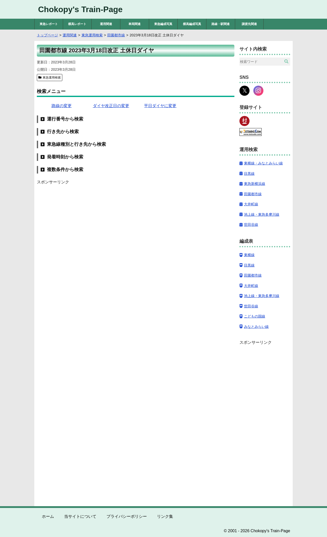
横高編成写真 (192, 24)
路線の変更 (61, 106)
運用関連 (106, 24)
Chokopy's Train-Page (80, 9)
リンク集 (165, 516)
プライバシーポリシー (126, 516)
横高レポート (77, 24)
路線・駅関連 (220, 24)
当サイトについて (80, 516)
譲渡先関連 (249, 24)
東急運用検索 (52, 77)
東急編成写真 (163, 24)
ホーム (48, 516)
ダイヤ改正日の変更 (111, 106)
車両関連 (134, 24)
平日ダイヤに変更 (160, 106)
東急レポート (49, 24)
